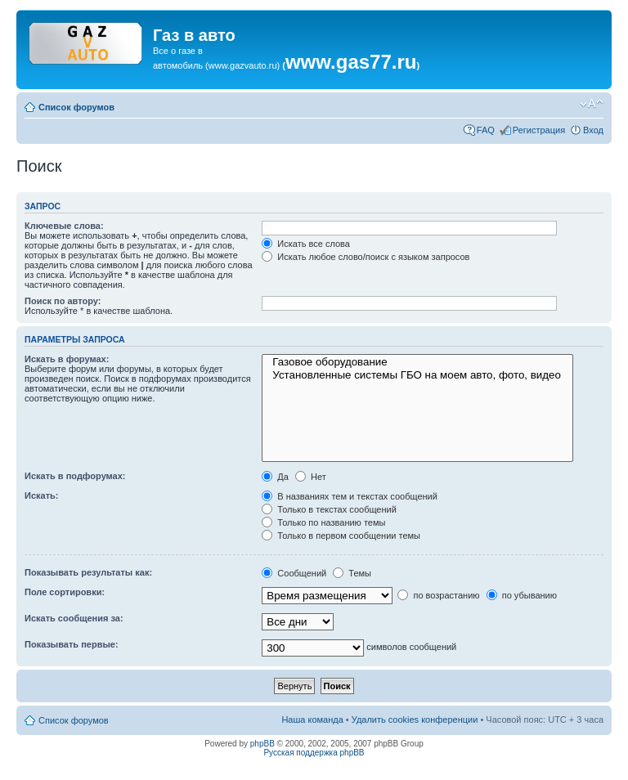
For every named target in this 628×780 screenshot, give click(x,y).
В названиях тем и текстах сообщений (349, 496)
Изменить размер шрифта (591, 103)
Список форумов (76, 107)
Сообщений (294, 573)
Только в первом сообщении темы (341, 535)
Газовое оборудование (417, 362)
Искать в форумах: (67, 359)
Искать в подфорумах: (75, 476)
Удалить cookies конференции (415, 719)
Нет (310, 477)
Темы (352, 573)
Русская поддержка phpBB (313, 752)
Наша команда (312, 719)
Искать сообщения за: (74, 618)
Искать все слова (306, 244)
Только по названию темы (323, 522)
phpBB (262, 743)
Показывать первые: (72, 644)
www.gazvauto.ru (243, 65)
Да (275, 477)
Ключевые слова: (64, 226)
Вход (593, 130)
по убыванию (522, 595)
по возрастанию (438, 595)
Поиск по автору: (63, 301)
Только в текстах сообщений (329, 509)
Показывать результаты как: (88, 572)
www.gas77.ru (351, 62)
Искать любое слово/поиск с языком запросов (365, 257)
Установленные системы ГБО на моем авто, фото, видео (417, 375)
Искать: (41, 495)
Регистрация (539, 130)
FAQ (486, 130)
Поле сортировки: (65, 592)
